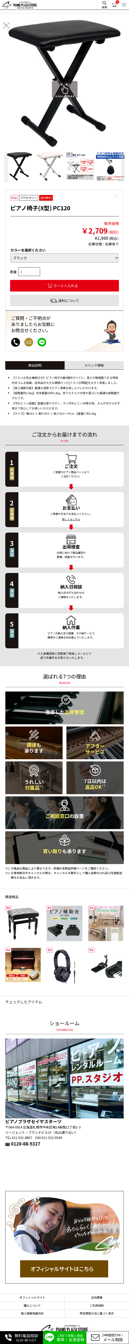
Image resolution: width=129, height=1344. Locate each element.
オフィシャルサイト (32, 1297)
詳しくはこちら (71, 519)
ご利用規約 (97, 1305)
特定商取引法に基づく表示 (97, 1313)
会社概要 (96, 1297)
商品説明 (34, 365)
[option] (19, 167)
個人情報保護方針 (32, 1313)
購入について (32, 1305)
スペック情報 (94, 365)
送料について (68, 300)
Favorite (116, 196)
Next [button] (123, 167)
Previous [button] (6, 167)
